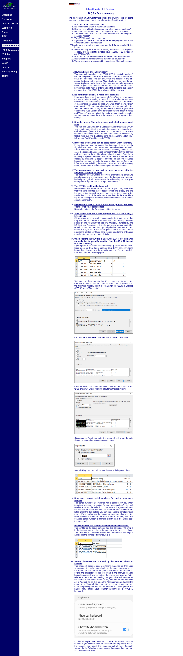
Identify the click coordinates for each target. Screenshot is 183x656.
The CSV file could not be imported (90, 38)
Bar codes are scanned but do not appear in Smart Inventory (101, 31)
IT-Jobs (6, 54)
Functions (110, 9)
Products (7, 40)
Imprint (6, 67)
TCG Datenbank (11, 50)
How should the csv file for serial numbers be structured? (99, 59)
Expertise (7, 15)
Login (5, 63)
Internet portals (10, 23)
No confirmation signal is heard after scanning (94, 27)
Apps (5, 32)
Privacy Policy (9, 71)
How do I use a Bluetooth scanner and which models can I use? (102, 29)
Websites (7, 28)
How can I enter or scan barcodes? (90, 24)
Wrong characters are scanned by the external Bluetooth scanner (103, 61)
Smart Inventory (94, 9)
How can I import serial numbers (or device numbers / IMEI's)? (102, 56)
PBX (4, 36)
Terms (5, 76)
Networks (7, 19)
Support (6, 58)
